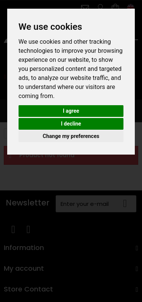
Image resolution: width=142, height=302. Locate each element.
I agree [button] (71, 111)
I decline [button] (71, 124)
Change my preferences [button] (71, 136)
